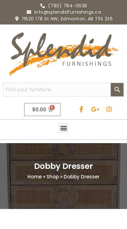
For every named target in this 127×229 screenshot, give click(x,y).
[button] (63, 128)
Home (34, 176)
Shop (52, 176)
